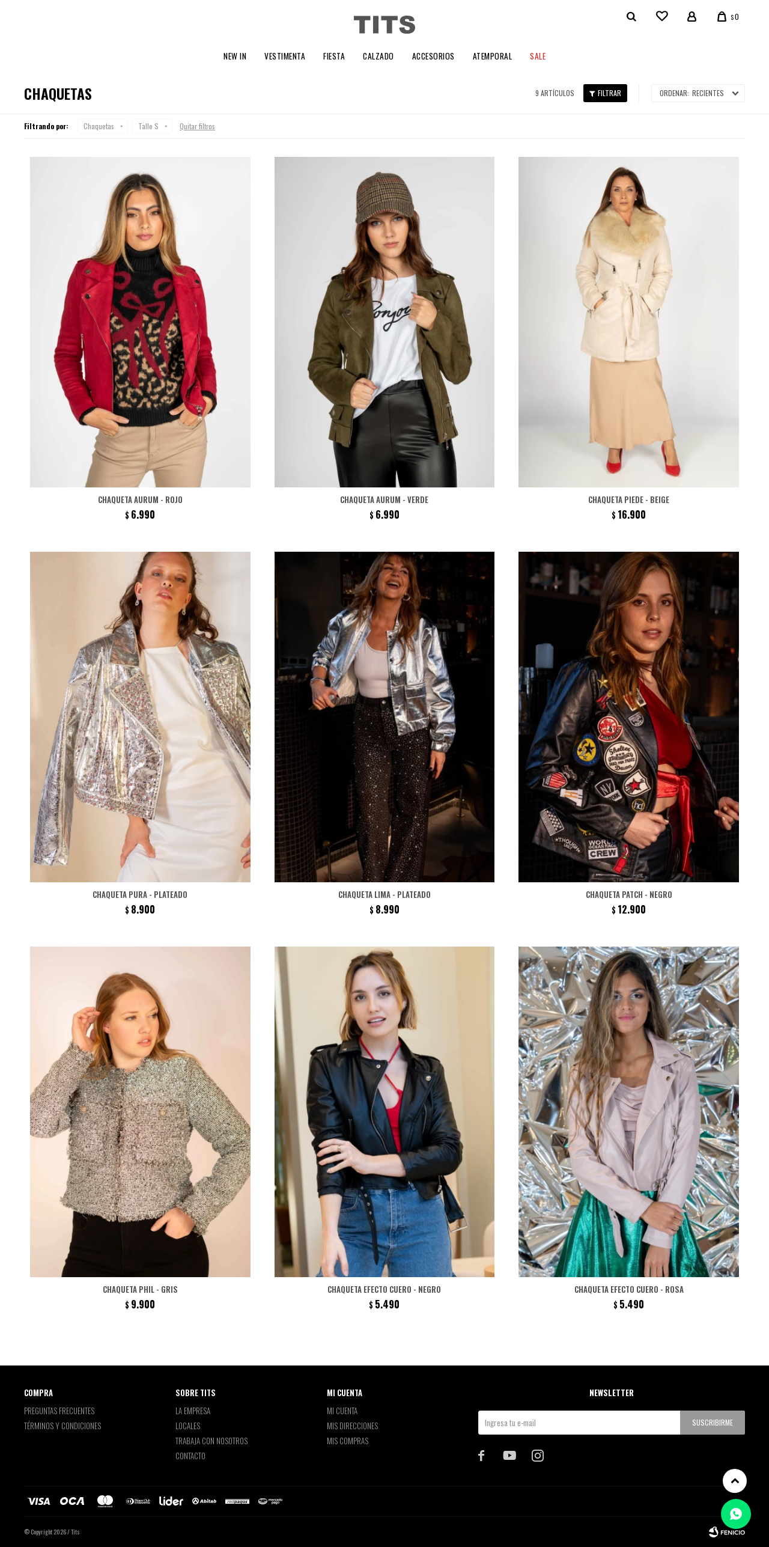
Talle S (148, 126)
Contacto (190, 1456)
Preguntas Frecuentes (59, 1411)
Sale (538, 56)
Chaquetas (99, 126)
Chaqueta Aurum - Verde (384, 499)
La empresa (192, 1411)
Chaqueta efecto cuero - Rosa (629, 1289)
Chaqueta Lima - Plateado (384, 894)
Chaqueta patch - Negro (629, 894)
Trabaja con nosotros (211, 1441)
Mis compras (347, 1441)
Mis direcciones (352, 1426)
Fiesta (334, 56)
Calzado (378, 56)
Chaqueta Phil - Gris (140, 1289)
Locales (187, 1426)
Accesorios (433, 56)
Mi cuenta (342, 1411)
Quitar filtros (197, 126)
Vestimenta (284, 56)
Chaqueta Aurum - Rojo (140, 499)
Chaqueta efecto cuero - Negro (384, 1289)
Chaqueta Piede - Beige (628, 499)
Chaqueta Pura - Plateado (140, 894)
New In (234, 56)
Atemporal (492, 56)
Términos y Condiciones (62, 1426)
